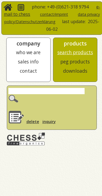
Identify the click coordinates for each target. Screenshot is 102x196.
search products (75, 52)
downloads (75, 71)
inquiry (49, 121)
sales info (28, 62)
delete (32, 121)
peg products (75, 62)
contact (28, 71)
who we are (28, 52)
